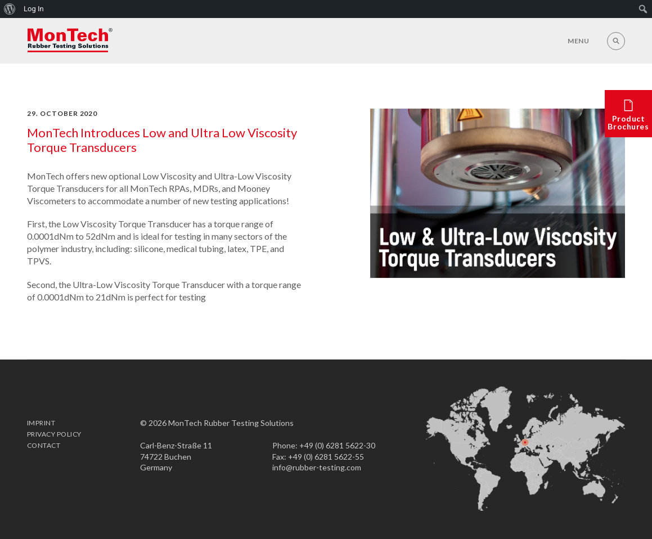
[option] (498, 193)
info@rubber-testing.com (316, 467)
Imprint (41, 423)
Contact (43, 445)
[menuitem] (10, 9)
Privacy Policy (54, 434)
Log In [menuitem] (34, 9)
